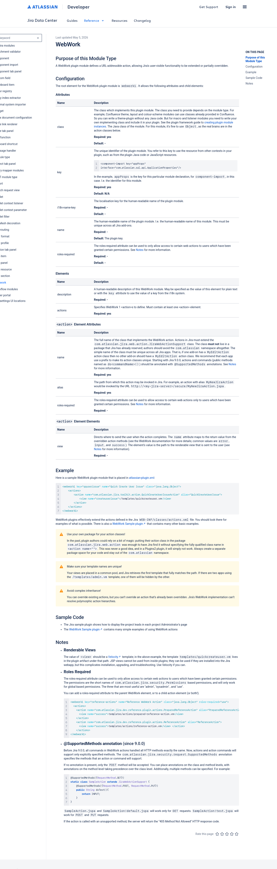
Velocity (114, 656)
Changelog (142, 20)
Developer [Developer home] (78, 7)
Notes (139, 249)
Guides (72, 20)
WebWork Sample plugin (129, 523)
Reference (94, 20)
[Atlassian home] (42, 6)
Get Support (208, 7)
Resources (119, 20)
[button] (245, 7)
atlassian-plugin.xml (141, 477)
